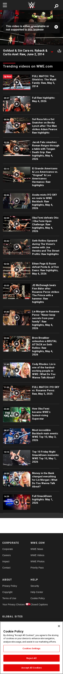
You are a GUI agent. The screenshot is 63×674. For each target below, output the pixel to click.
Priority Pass (37, 567)
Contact (6, 567)
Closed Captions (38, 604)
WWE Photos (38, 561)
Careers (6, 555)
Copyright (7, 592)
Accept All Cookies (31, 667)
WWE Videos (37, 555)
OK (31, 27)
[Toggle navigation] (4, 5)
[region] (31, 647)
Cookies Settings (31, 648)
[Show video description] (52, 50)
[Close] (59, 626)
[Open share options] (59, 50)
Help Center (37, 592)
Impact (5, 561)
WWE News (37, 549)
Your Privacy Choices (9, 604)
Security (35, 586)
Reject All (31, 658)
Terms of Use (9, 598)
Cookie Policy (38, 598)
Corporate (7, 549)
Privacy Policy (9, 586)
